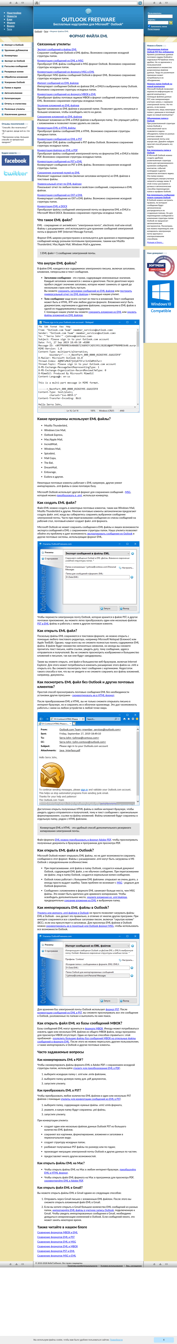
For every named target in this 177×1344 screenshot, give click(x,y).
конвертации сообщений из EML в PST (59, 1012)
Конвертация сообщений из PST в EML (59, 161)
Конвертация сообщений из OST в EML (59, 195)
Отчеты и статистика (15, 103)
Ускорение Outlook (14, 82)
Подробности (116, 1340)
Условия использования (111, 1265)
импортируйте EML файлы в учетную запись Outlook (83, 1210)
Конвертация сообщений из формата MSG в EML (65, 71)
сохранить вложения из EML (105, 312)
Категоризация (12, 98)
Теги (9, 29)
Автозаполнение (13, 92)
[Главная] (11, 3)
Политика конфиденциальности (82, 1265)
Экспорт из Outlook (14, 60)
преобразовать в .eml (69, 495)
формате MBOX (94, 1028)
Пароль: (152, 19)
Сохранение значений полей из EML (58, 172)
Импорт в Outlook (14, 44)
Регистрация (154, 29)
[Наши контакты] (23, 3)
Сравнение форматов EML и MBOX (57, 1246)
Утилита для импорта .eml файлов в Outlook (63, 912)
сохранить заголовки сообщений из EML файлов (86, 291)
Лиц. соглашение (134, 1265)
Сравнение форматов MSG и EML (56, 1255)
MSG (128, 492)
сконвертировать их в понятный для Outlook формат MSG (80, 926)
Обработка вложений (16, 76)
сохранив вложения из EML (80, 900)
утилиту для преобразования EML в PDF (96, 1068)
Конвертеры (11, 55)
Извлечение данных (15, 114)
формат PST (112, 1009)
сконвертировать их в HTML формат (93, 695)
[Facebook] (15, 160)
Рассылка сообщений (15, 66)
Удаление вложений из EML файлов (58, 105)
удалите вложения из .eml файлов (107, 897)
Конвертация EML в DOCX (52, 206)
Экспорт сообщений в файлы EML (57, 49)
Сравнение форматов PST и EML (56, 1251)
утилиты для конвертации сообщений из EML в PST (90, 1099)
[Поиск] (88, 3)
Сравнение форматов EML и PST (56, 1237)
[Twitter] (15, 173)
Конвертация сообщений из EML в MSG (60, 60)
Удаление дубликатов (16, 50)
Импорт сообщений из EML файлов (58, 83)
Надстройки (14, 12)
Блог (9, 19)
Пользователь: (155, 13)
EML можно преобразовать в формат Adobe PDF (83, 839)
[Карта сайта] (17, 3)
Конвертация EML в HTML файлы (56, 127)
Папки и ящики (12, 87)
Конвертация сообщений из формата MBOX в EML (66, 94)
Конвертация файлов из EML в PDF (57, 150)
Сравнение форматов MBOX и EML (57, 1232)
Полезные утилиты (14, 108)
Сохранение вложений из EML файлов (59, 116)
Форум (11, 22)
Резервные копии (14, 71)
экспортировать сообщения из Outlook (109, 533)
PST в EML (43, 623)
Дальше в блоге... (155, 242)
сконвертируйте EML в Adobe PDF (63, 1180)
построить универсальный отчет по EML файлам (88, 292)
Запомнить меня (159, 26)
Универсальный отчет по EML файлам (59, 183)
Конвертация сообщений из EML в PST (59, 139)
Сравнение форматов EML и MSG (56, 1241)
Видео (11, 26)
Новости (12, 16)
